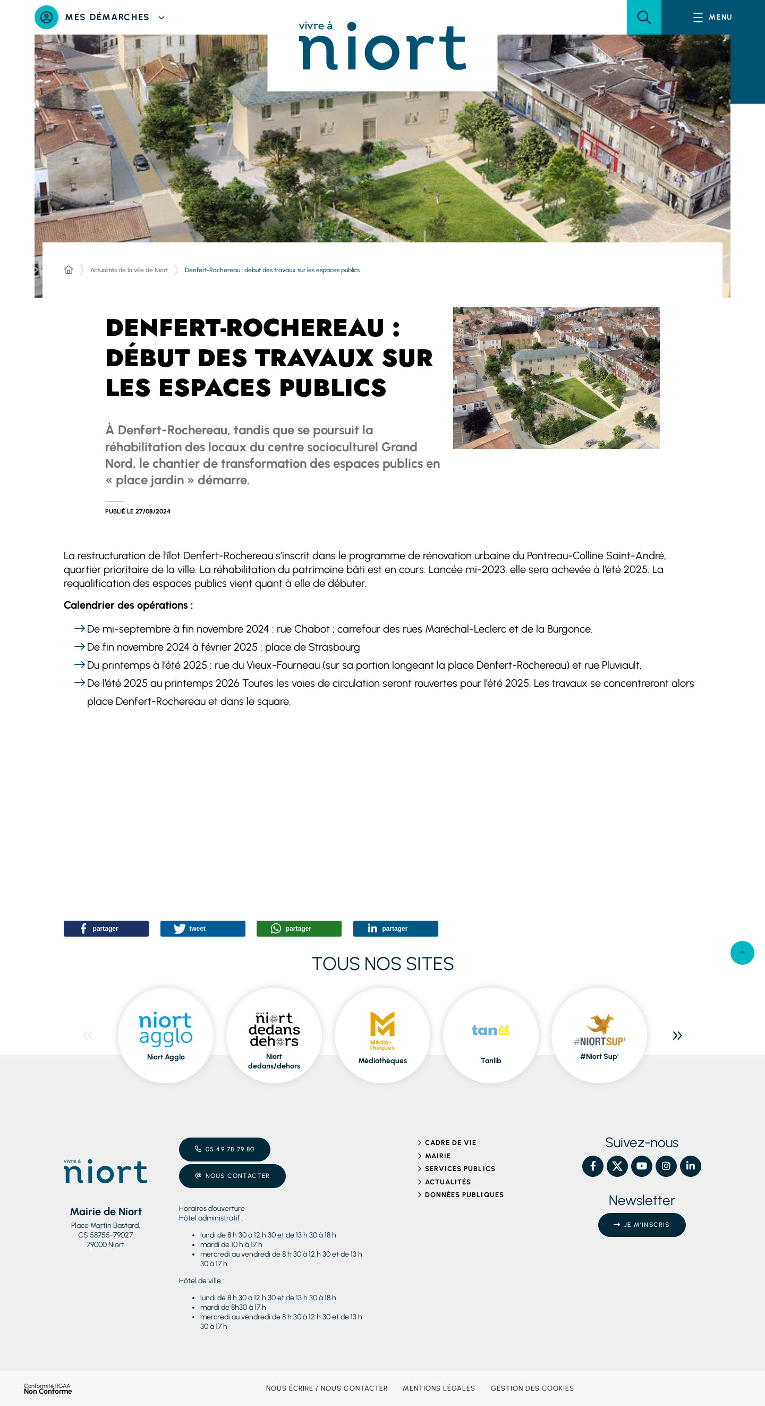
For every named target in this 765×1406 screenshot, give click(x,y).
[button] (644, 17)
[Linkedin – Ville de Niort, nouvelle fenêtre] (690, 1166)
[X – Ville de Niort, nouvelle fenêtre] (617, 1166)
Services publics (460, 1169)
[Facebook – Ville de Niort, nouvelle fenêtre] (593, 1166)
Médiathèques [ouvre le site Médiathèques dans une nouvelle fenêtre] (382, 1060)
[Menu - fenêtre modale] (713, 17)
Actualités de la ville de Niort (129, 270)
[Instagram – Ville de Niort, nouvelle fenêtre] (666, 1166)
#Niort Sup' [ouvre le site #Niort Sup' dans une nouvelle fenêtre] (599, 1056)
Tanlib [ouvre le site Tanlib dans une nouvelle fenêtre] (491, 1060)
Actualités (448, 1182)
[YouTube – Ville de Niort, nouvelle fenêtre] (641, 1166)
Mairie (438, 1156)
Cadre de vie (451, 1143)
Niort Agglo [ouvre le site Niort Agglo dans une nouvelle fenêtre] (166, 1057)
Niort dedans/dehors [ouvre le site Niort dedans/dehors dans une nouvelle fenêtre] (274, 1061)
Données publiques (464, 1195)
